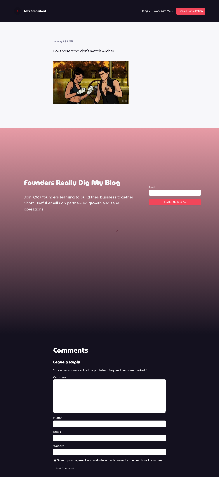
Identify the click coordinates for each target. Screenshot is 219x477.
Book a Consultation (191, 10)
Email (152, 187)
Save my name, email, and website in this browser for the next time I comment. (110, 460)
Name (58, 417)
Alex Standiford (35, 11)
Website (58, 445)
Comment (60, 377)
